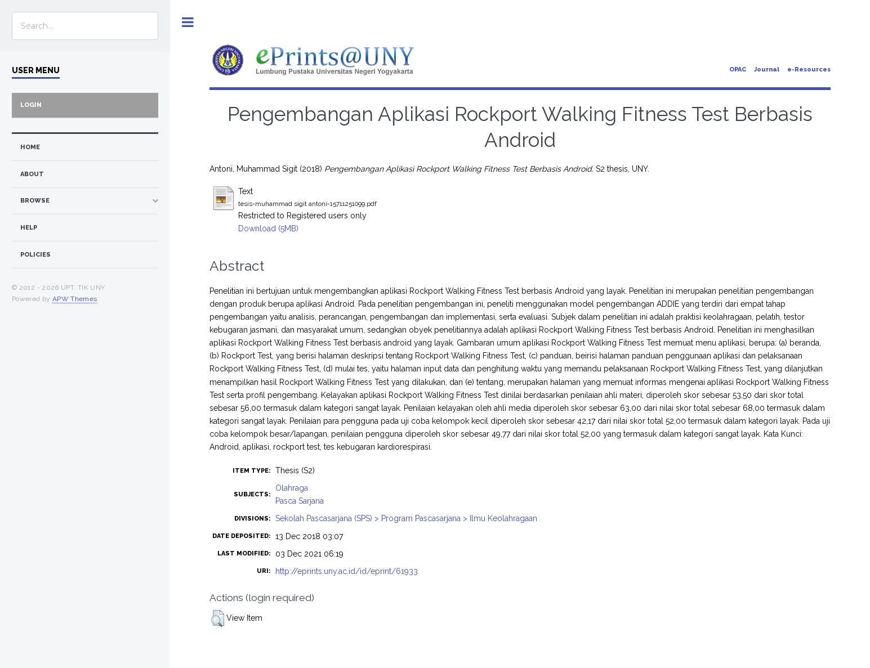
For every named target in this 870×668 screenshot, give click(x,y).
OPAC (737, 69)
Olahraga (291, 487)
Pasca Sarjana (299, 500)
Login (31, 105)
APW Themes (74, 299)
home (30, 147)
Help (28, 227)
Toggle (188, 22)
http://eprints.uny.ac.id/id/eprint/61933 (346, 571)
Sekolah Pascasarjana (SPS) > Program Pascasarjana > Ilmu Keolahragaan (406, 518)
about (32, 174)
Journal (766, 69)
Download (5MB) (268, 228)
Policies (35, 254)
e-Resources (809, 69)
